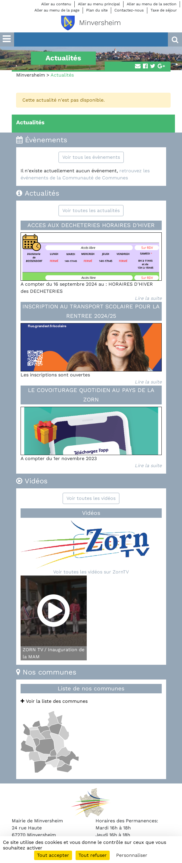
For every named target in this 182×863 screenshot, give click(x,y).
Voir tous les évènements (91, 157)
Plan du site (97, 10)
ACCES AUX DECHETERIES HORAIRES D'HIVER (91, 225)
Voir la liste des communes (54, 701)
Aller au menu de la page (56, 10)
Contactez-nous (129, 10)
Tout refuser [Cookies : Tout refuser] (93, 855)
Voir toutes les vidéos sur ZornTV (91, 572)
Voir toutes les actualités (91, 210)
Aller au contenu (56, 4)
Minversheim (30, 75)
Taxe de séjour (164, 10)
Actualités (30, 122)
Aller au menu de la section (151, 4)
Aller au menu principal (99, 4)
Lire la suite (148, 298)
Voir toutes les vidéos (91, 498)
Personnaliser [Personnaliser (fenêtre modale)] (131, 855)
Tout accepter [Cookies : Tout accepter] (53, 855)
